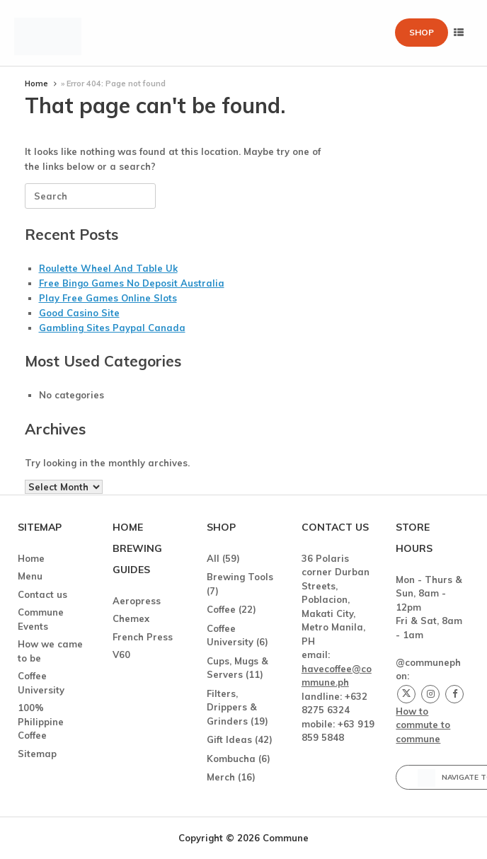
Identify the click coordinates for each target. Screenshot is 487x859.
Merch (221, 777)
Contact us (42, 594)
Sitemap (37, 753)
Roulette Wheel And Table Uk (108, 268)
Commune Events (41, 619)
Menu (30, 576)
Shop (421, 32)
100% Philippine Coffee (41, 721)
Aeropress (137, 600)
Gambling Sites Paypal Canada (112, 327)
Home (36, 83)
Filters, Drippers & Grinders (232, 707)
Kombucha (231, 758)
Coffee (221, 609)
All (213, 558)
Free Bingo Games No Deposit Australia (131, 283)
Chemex (131, 618)
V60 (121, 654)
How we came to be (50, 651)
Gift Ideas (229, 739)
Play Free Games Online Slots (108, 298)
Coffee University (41, 683)
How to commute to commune (423, 724)
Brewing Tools (240, 576)
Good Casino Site (79, 312)
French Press (143, 636)
